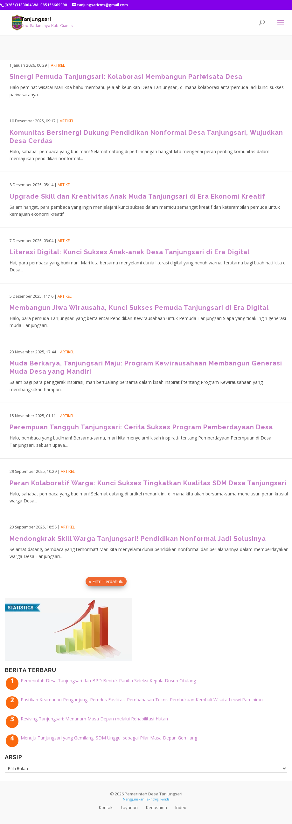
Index (180, 807)
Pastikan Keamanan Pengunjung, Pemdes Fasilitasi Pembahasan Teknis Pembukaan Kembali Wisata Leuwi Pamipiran (142, 700)
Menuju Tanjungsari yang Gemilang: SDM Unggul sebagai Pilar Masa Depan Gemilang (109, 738)
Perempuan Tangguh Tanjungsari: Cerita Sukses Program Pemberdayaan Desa (141, 427)
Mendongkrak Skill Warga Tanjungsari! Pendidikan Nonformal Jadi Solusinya (138, 538)
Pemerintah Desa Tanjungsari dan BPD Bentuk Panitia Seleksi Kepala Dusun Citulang (108, 681)
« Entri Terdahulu (106, 581)
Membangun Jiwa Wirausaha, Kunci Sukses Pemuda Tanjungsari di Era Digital (139, 307)
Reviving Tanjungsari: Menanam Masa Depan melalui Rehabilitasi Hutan (94, 719)
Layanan (129, 807)
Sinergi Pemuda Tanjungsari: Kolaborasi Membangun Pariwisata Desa (126, 76)
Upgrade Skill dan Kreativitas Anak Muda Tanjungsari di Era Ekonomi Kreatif (137, 196)
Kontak (106, 807)
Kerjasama (156, 807)
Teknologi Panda (157, 799)
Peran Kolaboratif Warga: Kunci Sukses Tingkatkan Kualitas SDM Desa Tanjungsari (148, 483)
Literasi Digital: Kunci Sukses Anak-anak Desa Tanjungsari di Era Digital (130, 252)
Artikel (58, 65)
